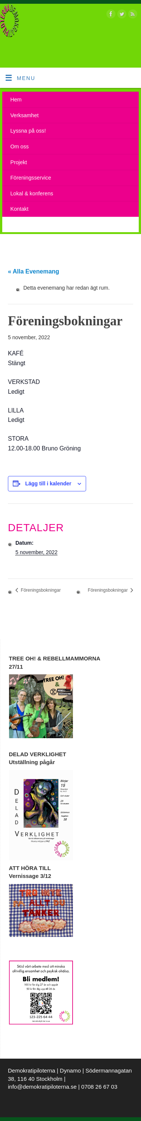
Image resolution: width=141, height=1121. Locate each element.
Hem (15, 100)
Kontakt (19, 209)
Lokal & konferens (31, 193)
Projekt (18, 162)
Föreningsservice (30, 178)
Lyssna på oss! (28, 131)
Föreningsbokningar (40, 590)
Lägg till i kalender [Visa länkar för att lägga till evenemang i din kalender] (48, 483)
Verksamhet (24, 115)
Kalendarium (25, 225)
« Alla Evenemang (33, 271)
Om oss (19, 147)
